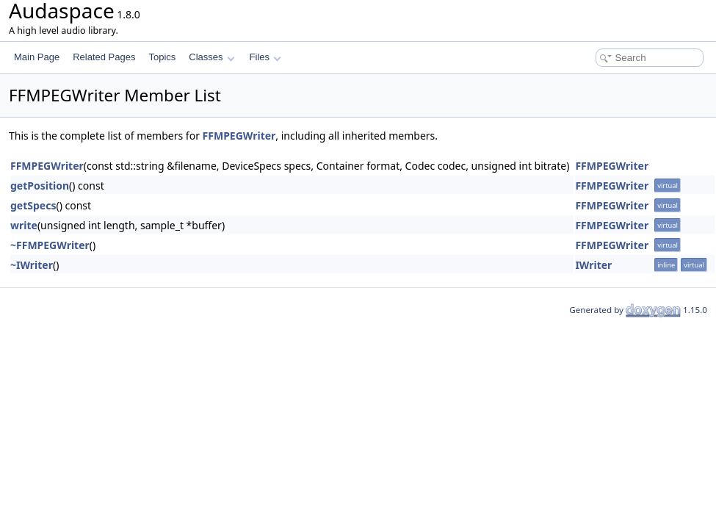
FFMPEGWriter (239, 136)
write (23, 225)
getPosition (39, 185)
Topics (162, 56)
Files (265, 56)
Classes (211, 56)
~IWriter (31, 265)
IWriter (593, 265)
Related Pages (104, 56)
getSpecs (33, 205)
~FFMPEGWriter (50, 245)
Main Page (36, 56)
